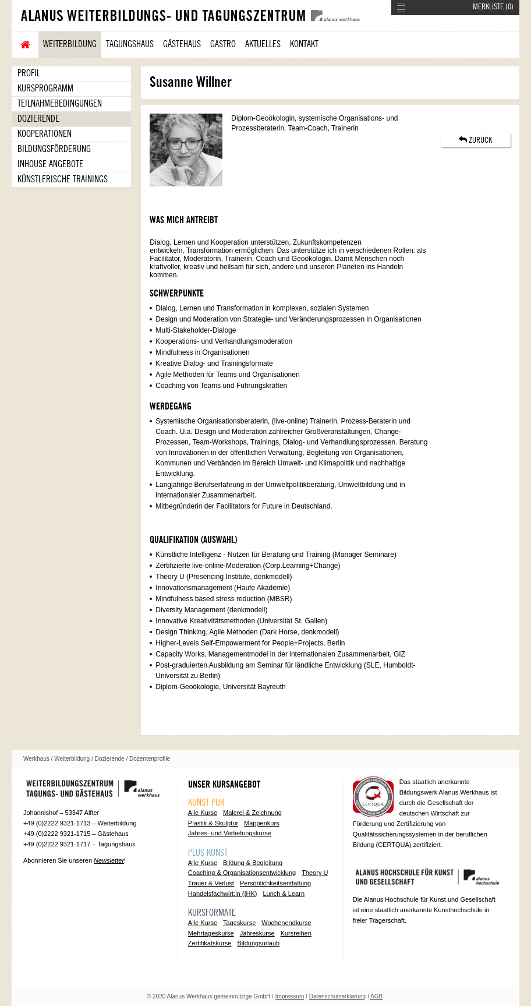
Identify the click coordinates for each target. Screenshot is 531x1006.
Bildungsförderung (54, 149)
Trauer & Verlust (211, 883)
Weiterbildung (70, 44)
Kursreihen (296, 933)
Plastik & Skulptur (213, 823)
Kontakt (304, 44)
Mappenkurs (261, 823)
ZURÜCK (475, 140)
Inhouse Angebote (50, 164)
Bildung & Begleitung (252, 862)
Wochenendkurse (286, 922)
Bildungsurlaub (258, 943)
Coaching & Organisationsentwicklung (242, 872)
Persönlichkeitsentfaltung (275, 883)
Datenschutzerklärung (337, 996)
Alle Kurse (202, 812)
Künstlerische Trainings (62, 179)
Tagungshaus (130, 44)
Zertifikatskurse (210, 943)
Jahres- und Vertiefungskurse (229, 832)
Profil (28, 73)
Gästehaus (182, 44)
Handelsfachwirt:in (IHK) (222, 893)
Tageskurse (239, 922)
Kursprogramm (45, 88)
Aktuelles (263, 44)
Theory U (315, 872)
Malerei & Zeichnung (252, 812)
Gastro (223, 44)
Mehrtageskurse (211, 933)
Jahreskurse (257, 933)
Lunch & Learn (284, 893)
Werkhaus (36, 759)
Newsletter (109, 860)
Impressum (289, 996)
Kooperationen (44, 134)
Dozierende (38, 118)
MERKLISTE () (493, 7)
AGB (376, 996)
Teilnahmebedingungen (59, 103)
